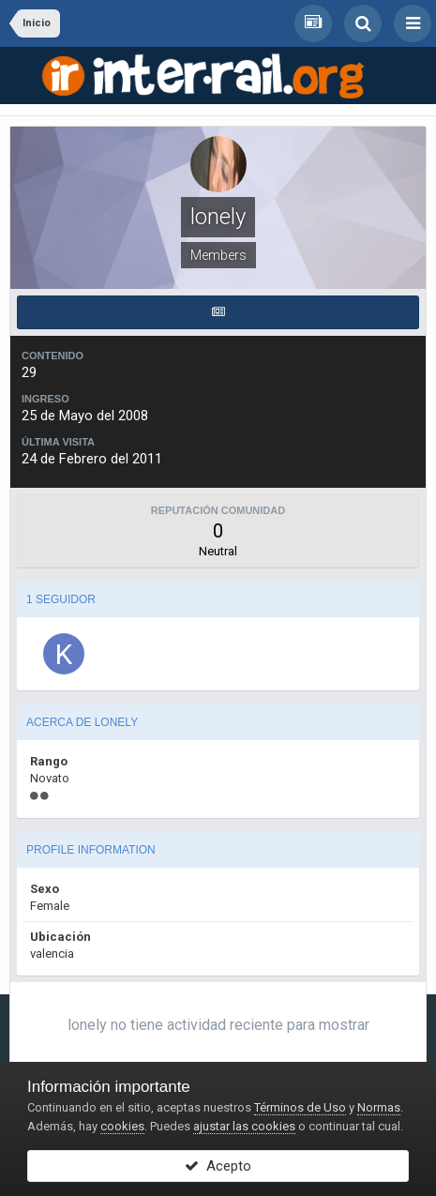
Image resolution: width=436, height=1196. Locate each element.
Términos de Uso (300, 1107)
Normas (378, 1107)
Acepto (218, 1166)
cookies (122, 1126)
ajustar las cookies (244, 1126)
